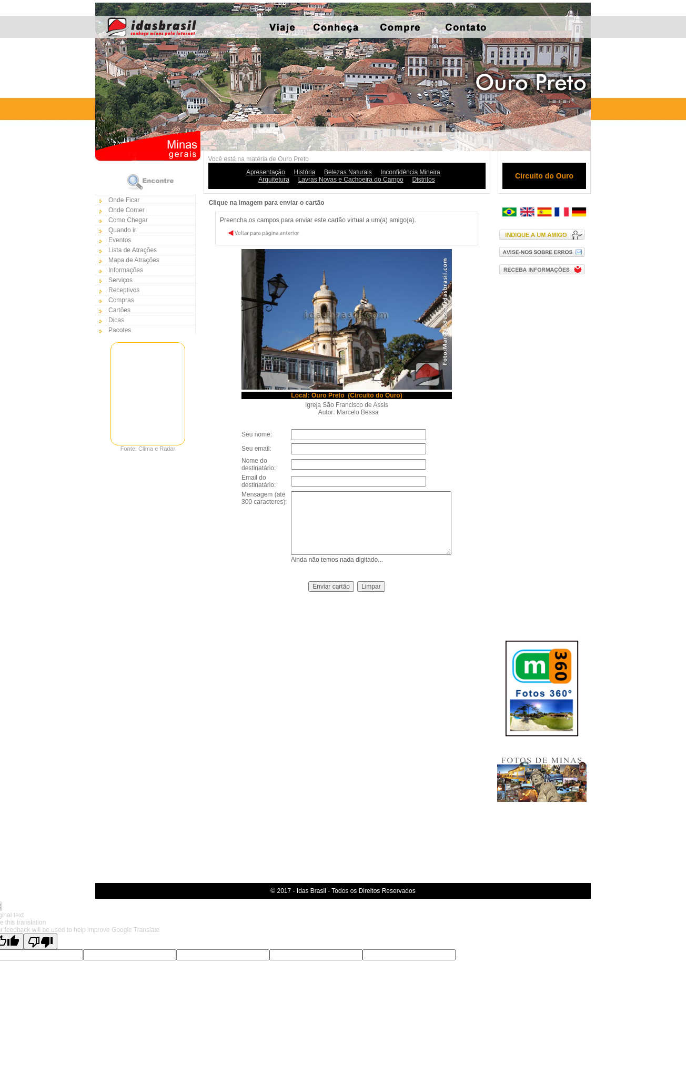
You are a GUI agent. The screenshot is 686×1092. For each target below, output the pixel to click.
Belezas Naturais (348, 172)
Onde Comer (126, 210)
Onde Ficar (123, 200)
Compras (121, 300)
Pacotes (119, 330)
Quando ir (122, 230)
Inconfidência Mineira (410, 172)
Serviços (120, 280)
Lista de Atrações (132, 250)
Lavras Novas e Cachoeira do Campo (350, 179)
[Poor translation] (40, 941)
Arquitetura (273, 179)
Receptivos (123, 290)
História (305, 172)
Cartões (119, 310)
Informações (125, 270)
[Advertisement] (544, 450)
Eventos (119, 240)
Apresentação (265, 172)
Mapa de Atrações (133, 260)
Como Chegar (128, 220)
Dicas (116, 320)
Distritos (423, 179)
